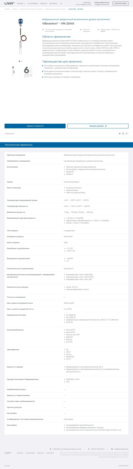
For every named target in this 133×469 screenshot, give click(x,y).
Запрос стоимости (35, 126)
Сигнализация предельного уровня (31, 9)
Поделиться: (9, 133)
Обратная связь (120, 3)
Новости (43, 3)
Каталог (20, 3)
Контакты (53, 3)
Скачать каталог (98, 126)
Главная (7, 9)
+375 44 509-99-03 (101, 2)
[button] (19, 61)
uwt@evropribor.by (102, 4)
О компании (33, 3)
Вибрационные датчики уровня (55, 9)
